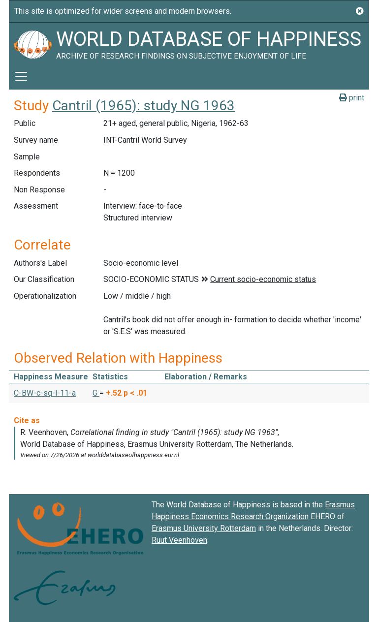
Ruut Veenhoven (179, 540)
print (351, 97)
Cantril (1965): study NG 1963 (143, 105)
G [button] (96, 393)
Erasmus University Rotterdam (204, 528)
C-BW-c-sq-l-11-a (45, 393)
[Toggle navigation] (21, 76)
